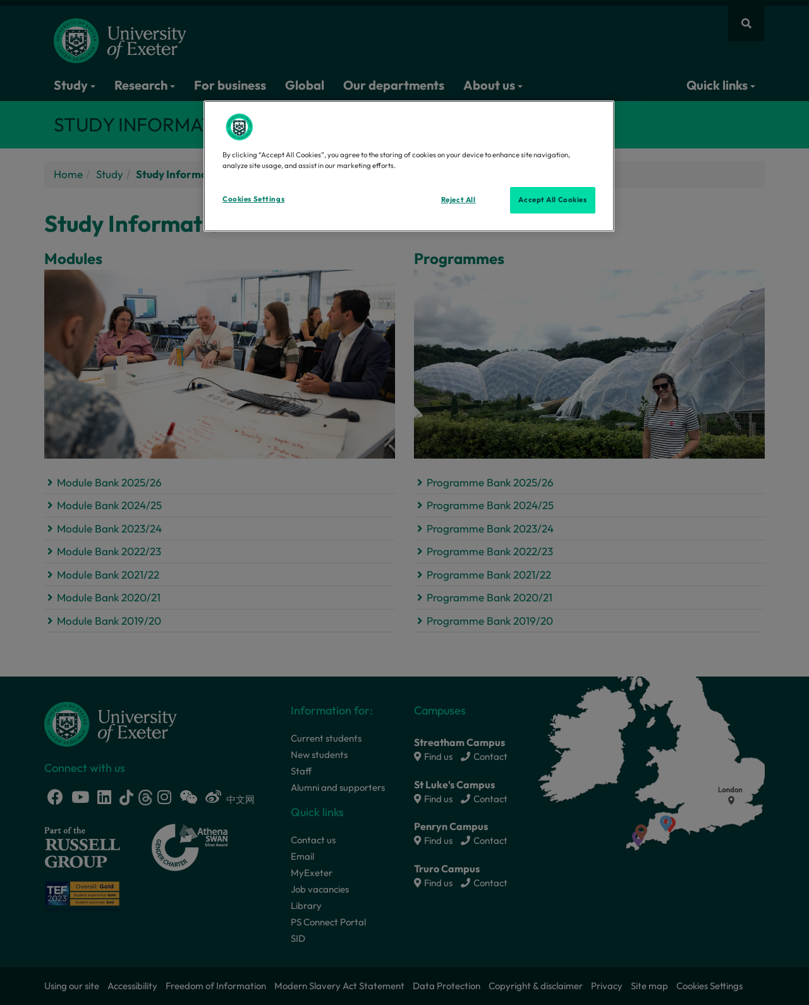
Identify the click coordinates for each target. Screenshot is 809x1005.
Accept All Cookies (552, 199)
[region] (409, 166)
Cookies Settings (253, 199)
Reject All (458, 199)
